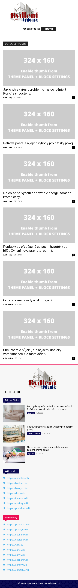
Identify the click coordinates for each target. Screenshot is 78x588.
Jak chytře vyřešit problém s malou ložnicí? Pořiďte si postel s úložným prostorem (49, 408)
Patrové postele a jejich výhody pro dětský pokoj (38, 143)
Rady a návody (34, 433)
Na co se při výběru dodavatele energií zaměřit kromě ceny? (47, 448)
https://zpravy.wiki (17, 564)
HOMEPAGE (48, 29)
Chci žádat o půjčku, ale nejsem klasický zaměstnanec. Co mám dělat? (32, 352)
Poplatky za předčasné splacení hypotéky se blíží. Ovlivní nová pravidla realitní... (35, 248)
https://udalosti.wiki (17, 539)
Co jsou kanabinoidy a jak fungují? (27, 300)
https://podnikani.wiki (18, 508)
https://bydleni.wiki (17, 482)
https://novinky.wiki (17, 503)
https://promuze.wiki (18, 524)
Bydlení (31, 413)
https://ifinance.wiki (17, 498)
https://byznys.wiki (17, 488)
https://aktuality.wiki (18, 569)
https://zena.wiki (16, 549)
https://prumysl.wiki (17, 529)
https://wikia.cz (15, 544)
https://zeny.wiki (16, 554)
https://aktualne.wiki (18, 477)
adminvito (8, 304)
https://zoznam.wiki (17, 559)
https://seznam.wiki (17, 534)
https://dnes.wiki (16, 493)
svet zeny (7, 97)
